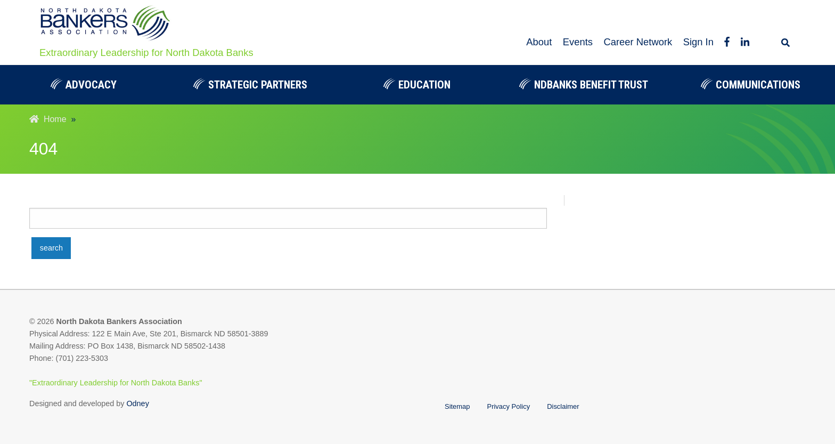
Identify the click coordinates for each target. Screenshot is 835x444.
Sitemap (457, 406)
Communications (750, 84)
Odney (137, 403)
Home (48, 119)
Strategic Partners (250, 84)
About (539, 41)
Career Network (637, 41)
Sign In (698, 41)
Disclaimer (563, 406)
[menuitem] (83, 84)
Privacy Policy (508, 406)
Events (578, 41)
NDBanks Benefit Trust (583, 84)
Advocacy (84, 84)
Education (417, 84)
